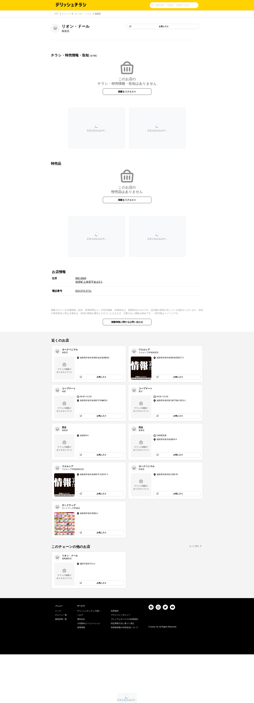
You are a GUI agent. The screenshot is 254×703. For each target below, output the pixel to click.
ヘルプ (80, 663)
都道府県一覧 (61, 668)
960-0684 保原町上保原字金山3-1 (88, 280)
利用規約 (115, 659)
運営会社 (81, 668)
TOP (56, 14)
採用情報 (81, 676)
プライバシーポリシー (120, 663)
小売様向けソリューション (88, 672)
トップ (58, 659)
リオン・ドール (84, 14)
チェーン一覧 (68, 14)
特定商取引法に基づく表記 (122, 672)
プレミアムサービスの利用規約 (124, 668)
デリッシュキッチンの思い (88, 659)
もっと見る (194, 546)
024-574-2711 (83, 291)
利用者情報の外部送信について (124, 676)
